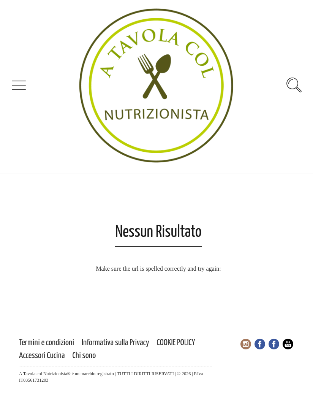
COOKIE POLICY (176, 342)
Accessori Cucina (42, 355)
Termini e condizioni (46, 342)
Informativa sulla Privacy (115, 342)
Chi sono (84, 355)
